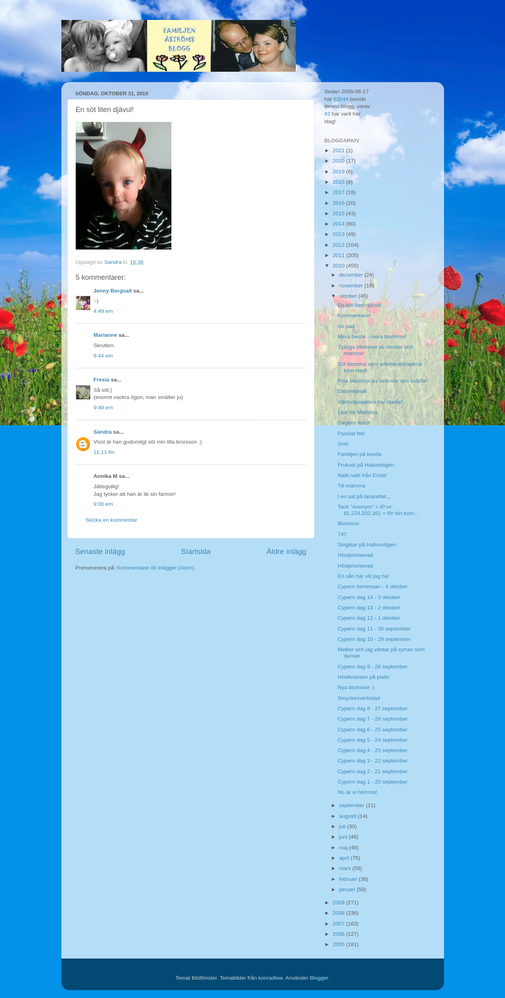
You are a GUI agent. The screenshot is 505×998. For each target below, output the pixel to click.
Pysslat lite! (351, 433)
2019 (339, 172)
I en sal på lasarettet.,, (364, 496)
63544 (341, 99)
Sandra (103, 432)
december (352, 275)
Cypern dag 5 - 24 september (373, 740)
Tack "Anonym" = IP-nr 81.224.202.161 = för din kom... (378, 510)
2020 (339, 161)
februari (349, 879)
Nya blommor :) (356, 687)
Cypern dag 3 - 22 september (373, 761)
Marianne (105, 335)
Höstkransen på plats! (364, 677)
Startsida (196, 551)
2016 (339, 203)
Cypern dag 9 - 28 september (373, 667)
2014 (339, 224)
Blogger (319, 978)
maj (344, 848)
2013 (339, 234)
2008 (339, 913)
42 (327, 114)
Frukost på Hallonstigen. (367, 465)
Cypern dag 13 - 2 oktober (369, 608)
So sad (346, 326)
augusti (348, 816)
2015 (339, 213)
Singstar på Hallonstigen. (367, 545)
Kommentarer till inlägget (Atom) (156, 568)
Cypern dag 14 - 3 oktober (369, 597)
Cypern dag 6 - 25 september (373, 730)
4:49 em (103, 311)
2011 (339, 255)
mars (346, 868)
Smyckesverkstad (359, 698)
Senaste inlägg (100, 551)
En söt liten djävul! (359, 305)
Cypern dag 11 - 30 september (374, 629)
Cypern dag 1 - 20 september (373, 782)
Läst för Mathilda (357, 412)
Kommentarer (354, 315)
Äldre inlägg (287, 551)
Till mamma (351, 486)
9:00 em (103, 504)
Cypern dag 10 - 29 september (374, 639)
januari (348, 889)
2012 (339, 245)
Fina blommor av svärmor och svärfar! (383, 381)
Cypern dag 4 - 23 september (373, 750)
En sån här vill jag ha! (363, 576)
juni (344, 837)
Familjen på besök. (360, 454)
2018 (339, 182)
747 (342, 534)
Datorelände (352, 391)
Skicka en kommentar (112, 520)
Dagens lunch (354, 423)
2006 (339, 934)
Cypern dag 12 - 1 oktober (369, 618)
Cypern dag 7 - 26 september (373, 719)
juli (343, 826)
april (345, 858)
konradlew (270, 978)
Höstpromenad (355, 555)
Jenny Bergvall (113, 291)
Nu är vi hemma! (357, 792)
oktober (349, 296)
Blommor (348, 524)
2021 (339, 150)
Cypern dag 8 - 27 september (373, 708)
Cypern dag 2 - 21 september (373, 771)
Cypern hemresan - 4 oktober (373, 586)
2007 (339, 924)
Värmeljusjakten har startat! (370, 402)
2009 (339, 903)
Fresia (102, 380)
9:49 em (103, 408)
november (352, 286)
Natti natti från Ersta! (362, 475)
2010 (339, 266)
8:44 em (103, 356)
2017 (339, 192)
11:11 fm (104, 452)
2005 (339, 944)
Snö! (343, 444)
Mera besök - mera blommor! (372, 337)
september (352, 805)
